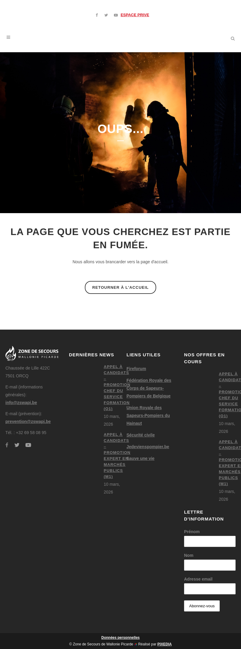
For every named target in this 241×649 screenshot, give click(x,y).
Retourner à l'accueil (120, 287)
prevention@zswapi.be (28, 421)
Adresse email (198, 579)
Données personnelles (120, 637)
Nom (188, 555)
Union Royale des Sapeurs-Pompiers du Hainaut (148, 415)
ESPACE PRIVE (134, 15)
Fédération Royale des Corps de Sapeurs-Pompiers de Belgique (148, 388)
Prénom (192, 531)
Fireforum (136, 368)
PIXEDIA (164, 644)
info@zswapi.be (21, 402)
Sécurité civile (140, 435)
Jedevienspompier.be (147, 446)
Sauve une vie (140, 458)
